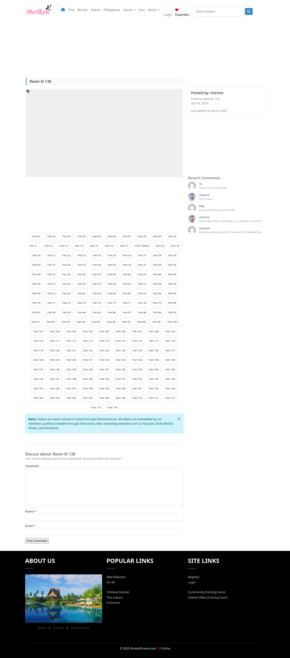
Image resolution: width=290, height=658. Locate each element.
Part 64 (97, 293)
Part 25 (112, 255)
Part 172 (170, 398)
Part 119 (38, 350)
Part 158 (87, 388)
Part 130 (71, 359)
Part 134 (137, 359)
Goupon (204, 228)
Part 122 (87, 350)
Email (29, 526)
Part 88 (142, 312)
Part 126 (154, 350)
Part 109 (170, 331)
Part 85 (97, 312)
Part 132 (104, 359)
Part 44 (97, 274)
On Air (111, 582)
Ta (200, 184)
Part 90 (172, 312)
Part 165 (55, 398)
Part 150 (104, 379)
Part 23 (82, 255)
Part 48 (157, 274)
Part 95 (96, 321)
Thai (71, 10)
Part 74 (97, 302)
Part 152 (137, 379)
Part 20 (36, 255)
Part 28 (157, 255)
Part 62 (66, 293)
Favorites (182, 12)
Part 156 (55, 388)
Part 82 (51, 312)
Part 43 (82, 274)
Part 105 (104, 331)
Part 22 (66, 255)
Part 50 (36, 283)
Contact (58, 628)
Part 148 (71, 379)
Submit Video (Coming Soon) (207, 597)
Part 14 (79, 245)
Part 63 (82, 293)
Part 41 (51, 274)
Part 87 (127, 312)
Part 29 (172, 255)
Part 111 (55, 340)
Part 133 (121, 359)
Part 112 (71, 340)
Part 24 (97, 255)
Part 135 (154, 359)
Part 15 (94, 245)
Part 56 (127, 283)
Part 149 (87, 379)
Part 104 (87, 331)
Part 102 (55, 331)
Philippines (112, 10)
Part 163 (170, 388)
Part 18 (160, 245)
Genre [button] (128, 10)
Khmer (82, 10)
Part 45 (112, 274)
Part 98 (141, 321)
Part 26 (127, 255)
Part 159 (104, 388)
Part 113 (87, 340)
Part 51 (51, 283)
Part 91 (36, 321)
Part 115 (121, 340)
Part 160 (121, 388)
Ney (201, 206)
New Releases (116, 577)
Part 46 (127, 274)
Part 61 (51, 293)
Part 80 (172, 302)
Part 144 (154, 369)
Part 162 (154, 388)
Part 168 (104, 398)
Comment (32, 466)
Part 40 (36, 274)
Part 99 (156, 321)
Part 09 (157, 236)
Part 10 (172, 236)
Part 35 (112, 264)
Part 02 (51, 236)
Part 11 (33, 245)
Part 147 (55, 379)
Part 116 (137, 340)
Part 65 (112, 293)
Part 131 (87, 359)
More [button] (152, 10)
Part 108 (154, 331)
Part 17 (124, 245)
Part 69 (172, 293)
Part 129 (55, 359)
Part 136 (170, 359)
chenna (204, 195)
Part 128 (38, 359)
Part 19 (175, 245)
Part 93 (66, 321)
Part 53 (82, 283)
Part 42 (66, 274)
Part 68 (157, 293)
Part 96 (111, 321)
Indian (96, 10)
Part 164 (38, 398)
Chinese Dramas (118, 592)
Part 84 (82, 312)
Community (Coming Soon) (206, 592)
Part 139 (71, 369)
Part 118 (170, 340)
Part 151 (121, 379)
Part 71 (51, 302)
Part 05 (97, 236)
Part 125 (137, 350)
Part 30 (36, 264)
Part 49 (172, 274)
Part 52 (66, 283)
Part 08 (142, 236)
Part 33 (82, 264)
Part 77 (127, 302)
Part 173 (96, 407)
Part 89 (157, 312)
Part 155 (38, 388)
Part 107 (137, 331)
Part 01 (36, 236)
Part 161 (137, 388)
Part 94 (81, 321)
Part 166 (71, 398)
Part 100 (172, 321)
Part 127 (170, 350)
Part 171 (154, 398)
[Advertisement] (141, 46)
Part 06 (112, 236)
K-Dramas (113, 603)
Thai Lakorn (115, 597)
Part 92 (51, 321)
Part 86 (112, 312)
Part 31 (51, 264)
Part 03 (66, 236)
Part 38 (157, 264)
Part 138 (55, 369)
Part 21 (51, 255)
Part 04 (82, 236)
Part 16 (109, 245)
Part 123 (104, 350)
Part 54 (97, 283)
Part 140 (87, 369)
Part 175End (142, 245)
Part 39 (172, 264)
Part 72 (66, 302)
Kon (142, 10)
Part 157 (71, 388)
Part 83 (66, 312)
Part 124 (121, 350)
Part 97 (126, 321)
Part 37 (142, 264)
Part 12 (49, 245)
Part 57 (142, 283)
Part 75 (112, 302)
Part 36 (127, 264)
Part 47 (142, 274)
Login (167, 14)
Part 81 (36, 312)
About (42, 628)
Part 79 (157, 302)
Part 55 (112, 283)
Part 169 (121, 398)
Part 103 (71, 331)
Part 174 (112, 407)
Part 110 (38, 340)
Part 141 (104, 369)
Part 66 (127, 293)
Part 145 (170, 369)
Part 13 (64, 245)
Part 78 (142, 302)
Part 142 (121, 369)
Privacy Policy (80, 628)
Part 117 (154, 340)
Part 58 (157, 283)
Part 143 (137, 369)
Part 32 (66, 264)
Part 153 (154, 379)
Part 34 (97, 264)
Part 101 (38, 331)
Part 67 (142, 293)
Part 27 (142, 255)
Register (193, 577)
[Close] (178, 419)
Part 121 (71, 350)
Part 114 (104, 340)
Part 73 (82, 302)
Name (29, 511)
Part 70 (36, 302)
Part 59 (172, 283)
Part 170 (137, 398)
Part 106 (121, 331)
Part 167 (87, 398)
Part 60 (36, 293)
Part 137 (38, 369)
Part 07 (127, 236)
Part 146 (38, 379)
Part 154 (170, 379)
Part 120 (55, 350)
